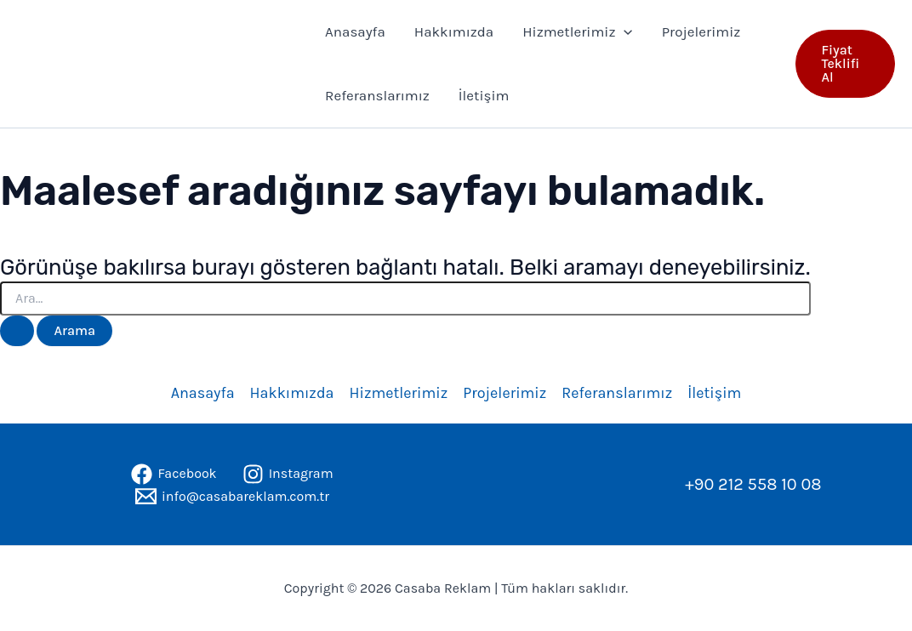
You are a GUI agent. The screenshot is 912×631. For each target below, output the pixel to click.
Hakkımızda (453, 31)
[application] (623, 32)
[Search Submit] (17, 331)
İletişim (484, 95)
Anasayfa (355, 31)
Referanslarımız (377, 95)
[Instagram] (287, 474)
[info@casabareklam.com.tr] (232, 496)
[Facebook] (173, 474)
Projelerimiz (701, 31)
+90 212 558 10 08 (753, 484)
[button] (845, 64)
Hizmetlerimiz (577, 32)
